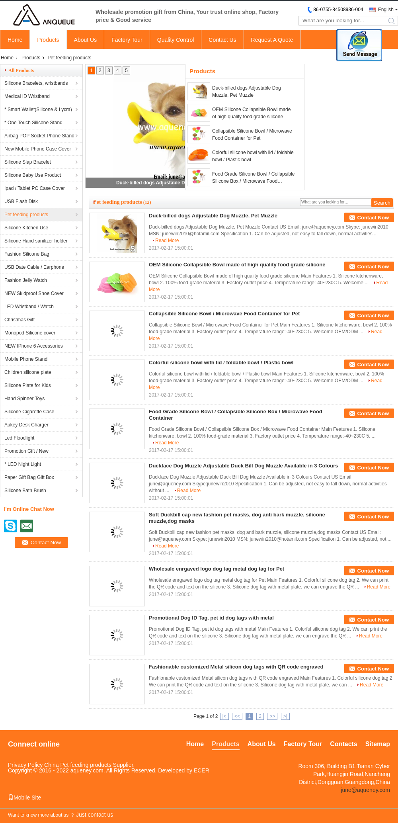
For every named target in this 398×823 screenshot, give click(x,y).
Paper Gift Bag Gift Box (29, 477)
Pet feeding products (26, 214)
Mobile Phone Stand (25, 359)
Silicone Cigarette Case (29, 411)
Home (15, 40)
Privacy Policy (25, 765)
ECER (201, 770)
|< (224, 716)
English (386, 9)
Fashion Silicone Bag (26, 254)
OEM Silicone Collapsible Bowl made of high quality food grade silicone (251, 113)
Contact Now (373, 218)
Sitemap (377, 744)
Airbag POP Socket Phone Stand (39, 136)
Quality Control (175, 40)
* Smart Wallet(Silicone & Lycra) (38, 109)
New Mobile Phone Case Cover (37, 149)
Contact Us (222, 40)
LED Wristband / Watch (29, 306)
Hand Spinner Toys (24, 398)
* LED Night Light (22, 464)
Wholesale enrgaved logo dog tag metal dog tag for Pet (216, 569)
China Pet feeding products (77, 765)
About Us (85, 40)
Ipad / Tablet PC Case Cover (34, 188)
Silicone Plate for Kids (27, 385)
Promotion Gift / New (26, 451)
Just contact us (94, 814)
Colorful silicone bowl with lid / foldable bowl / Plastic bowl (253, 156)
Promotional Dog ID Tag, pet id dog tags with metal (211, 618)
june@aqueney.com (365, 790)
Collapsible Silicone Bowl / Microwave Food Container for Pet (252, 134)
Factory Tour (126, 40)
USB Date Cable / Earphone (34, 267)
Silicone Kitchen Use (26, 228)
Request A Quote (272, 40)
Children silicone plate (27, 372)
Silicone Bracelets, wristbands (36, 83)
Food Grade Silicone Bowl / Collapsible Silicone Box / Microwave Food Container (253, 178)
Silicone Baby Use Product (32, 175)
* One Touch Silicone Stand (33, 122)
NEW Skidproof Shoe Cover (34, 293)
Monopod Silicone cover (29, 333)
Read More (167, 240)
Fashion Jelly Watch (25, 280)
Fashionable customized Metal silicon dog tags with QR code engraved (236, 667)
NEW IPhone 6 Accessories (33, 346)
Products (48, 40)
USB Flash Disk (21, 201)
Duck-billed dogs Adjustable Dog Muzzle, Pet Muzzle (175, 183)
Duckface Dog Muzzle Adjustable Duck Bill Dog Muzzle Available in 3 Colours (243, 466)
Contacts (343, 744)
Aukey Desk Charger (26, 425)
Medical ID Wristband (27, 96)
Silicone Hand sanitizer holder (36, 241)
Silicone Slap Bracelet (27, 162)
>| (285, 716)
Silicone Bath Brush (25, 490)
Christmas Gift (19, 320)
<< (237, 716)
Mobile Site (24, 797)
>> (272, 716)
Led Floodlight (19, 438)
